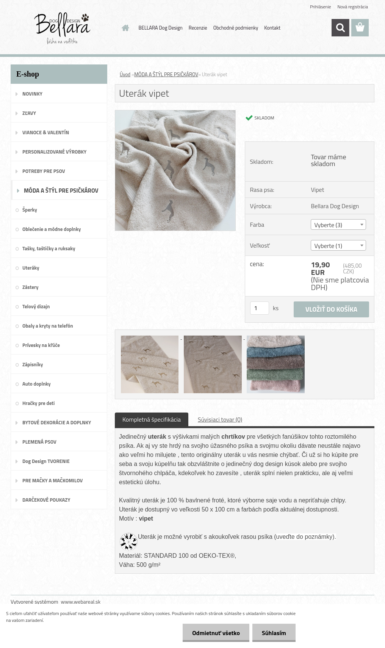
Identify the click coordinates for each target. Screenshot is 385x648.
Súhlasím (274, 632)
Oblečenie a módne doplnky (51, 229)
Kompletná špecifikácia (151, 419)
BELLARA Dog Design (161, 27)
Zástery (30, 287)
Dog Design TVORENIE (46, 461)
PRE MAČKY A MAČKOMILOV (52, 480)
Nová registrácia (352, 6)
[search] (340, 27)
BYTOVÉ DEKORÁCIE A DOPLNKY (56, 422)
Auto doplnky (36, 384)
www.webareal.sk (81, 602)
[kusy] (259, 308)
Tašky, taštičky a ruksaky (48, 248)
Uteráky (30, 267)
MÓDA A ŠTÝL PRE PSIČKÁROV (61, 190)
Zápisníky (32, 364)
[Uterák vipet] (175, 113)
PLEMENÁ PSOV (39, 442)
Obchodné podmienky (235, 27)
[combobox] (338, 224)
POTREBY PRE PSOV (43, 171)
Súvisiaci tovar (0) (220, 419)
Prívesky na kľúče (41, 345)
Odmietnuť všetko (216, 632)
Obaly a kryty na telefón (47, 325)
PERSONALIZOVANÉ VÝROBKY (54, 151)
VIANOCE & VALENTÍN (45, 132)
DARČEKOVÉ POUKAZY (46, 500)
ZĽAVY (29, 113)
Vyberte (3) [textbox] (328, 224)
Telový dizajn (36, 306)
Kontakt (272, 27)
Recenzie (198, 27)
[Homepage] (124, 27)
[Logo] (63, 28)
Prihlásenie (320, 6)
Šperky (29, 209)
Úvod (125, 74)
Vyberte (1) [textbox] (328, 245)
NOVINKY (32, 93)
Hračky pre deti (38, 403)
